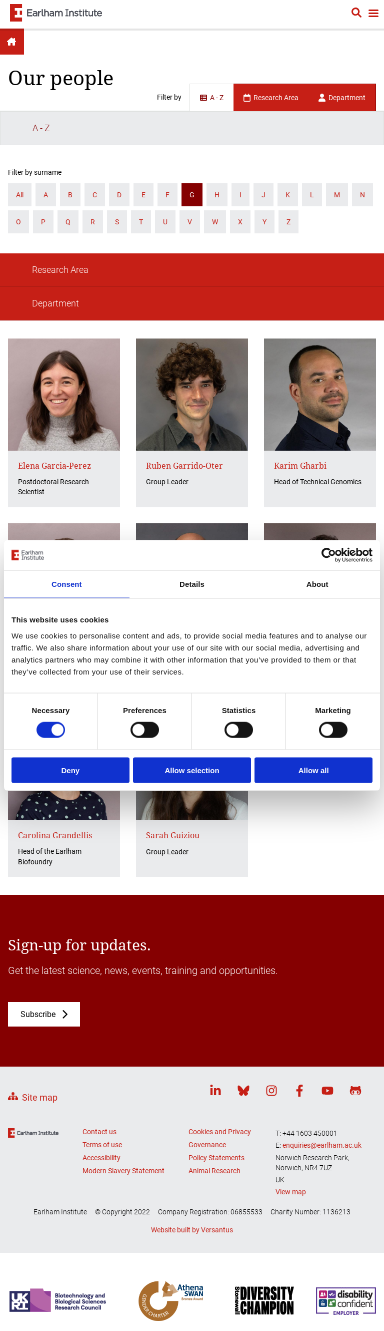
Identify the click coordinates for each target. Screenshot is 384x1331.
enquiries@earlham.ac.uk (322, 1045)
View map (291, 1091)
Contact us (99, 1031)
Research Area (271, 98)
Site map (40, 996)
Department (342, 98)
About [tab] (317, 584)
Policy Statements (216, 1057)
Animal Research (214, 1070)
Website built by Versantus (192, 1129)
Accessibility (101, 1057)
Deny (70, 770)
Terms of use (102, 1044)
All (20, 161)
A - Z (212, 98)
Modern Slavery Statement (123, 1070)
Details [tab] (192, 584)
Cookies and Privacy (219, 1031)
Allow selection (191, 770)
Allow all (313, 770)
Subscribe (38, 913)
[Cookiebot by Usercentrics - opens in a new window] (328, 555)
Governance (207, 1044)
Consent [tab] (67, 584)
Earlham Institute (12, 42)
